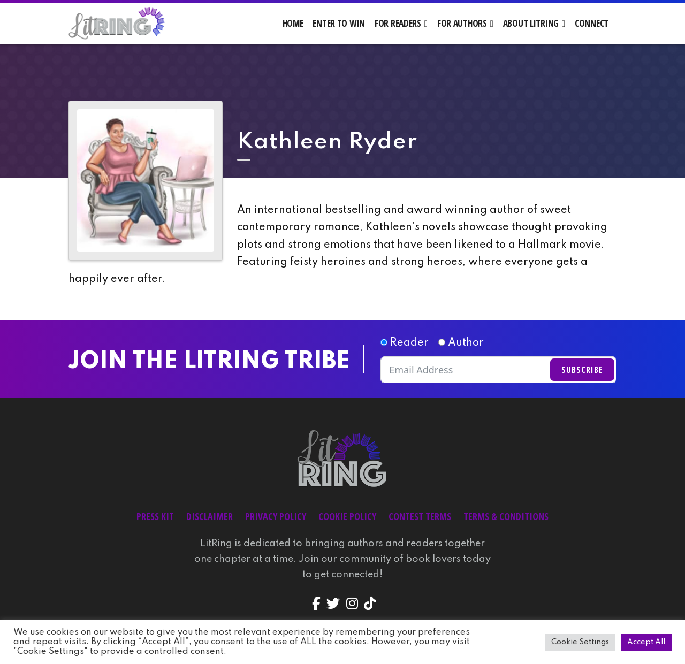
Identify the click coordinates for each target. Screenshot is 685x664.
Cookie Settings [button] (580, 642)
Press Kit (155, 516)
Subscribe (582, 370)
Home (293, 23)
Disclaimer (209, 516)
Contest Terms (420, 516)
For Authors (462, 23)
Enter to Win (339, 23)
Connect (591, 23)
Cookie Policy (347, 516)
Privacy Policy (275, 516)
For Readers (398, 23)
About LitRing (531, 23)
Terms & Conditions (506, 516)
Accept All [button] (646, 642)
